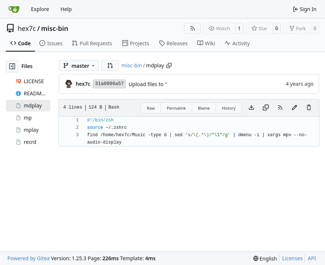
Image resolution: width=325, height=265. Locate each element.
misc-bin (54, 28)
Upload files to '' (147, 84)
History (229, 108)
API (312, 258)
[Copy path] (169, 65)
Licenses (292, 258)
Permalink (176, 108)
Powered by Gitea (28, 258)
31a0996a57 (109, 83)
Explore (40, 9)
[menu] (265, 258)
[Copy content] (266, 108)
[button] (110, 65)
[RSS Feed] (192, 28)
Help (66, 9)
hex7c (27, 28)
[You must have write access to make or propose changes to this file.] (309, 108)
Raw (151, 108)
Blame (204, 108)
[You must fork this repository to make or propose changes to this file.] (294, 108)
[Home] (14, 9)
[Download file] (251, 108)
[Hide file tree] (12, 66)
